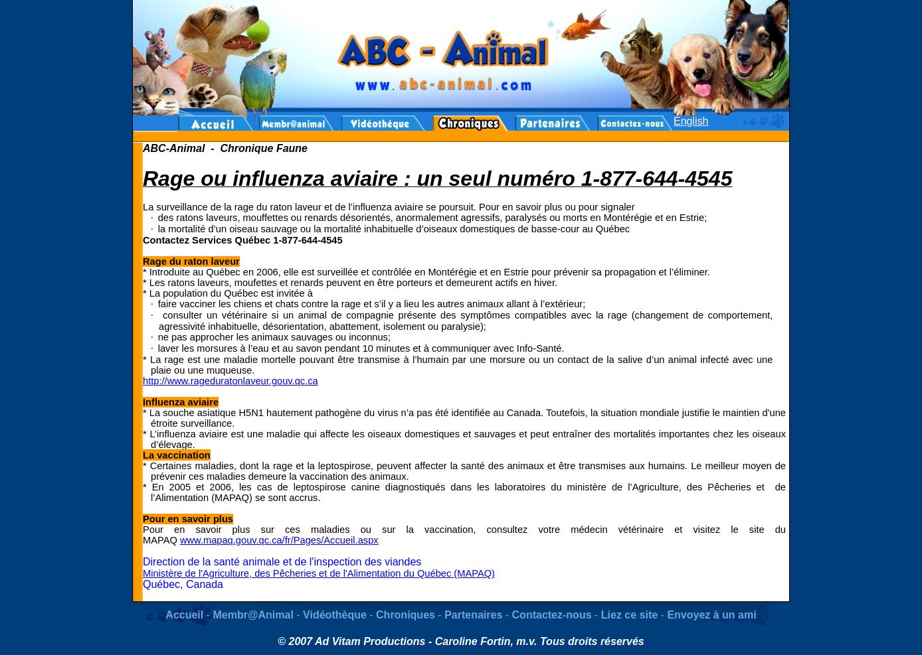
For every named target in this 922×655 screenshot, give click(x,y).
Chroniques (405, 614)
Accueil (184, 614)
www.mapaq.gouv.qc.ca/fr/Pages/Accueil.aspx (279, 540)
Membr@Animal (253, 614)
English (691, 121)
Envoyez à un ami (711, 614)
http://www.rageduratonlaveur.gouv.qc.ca (230, 381)
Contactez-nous (552, 614)
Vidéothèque (335, 614)
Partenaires (473, 614)
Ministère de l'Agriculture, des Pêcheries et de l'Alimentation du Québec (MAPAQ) (319, 573)
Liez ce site (631, 614)
